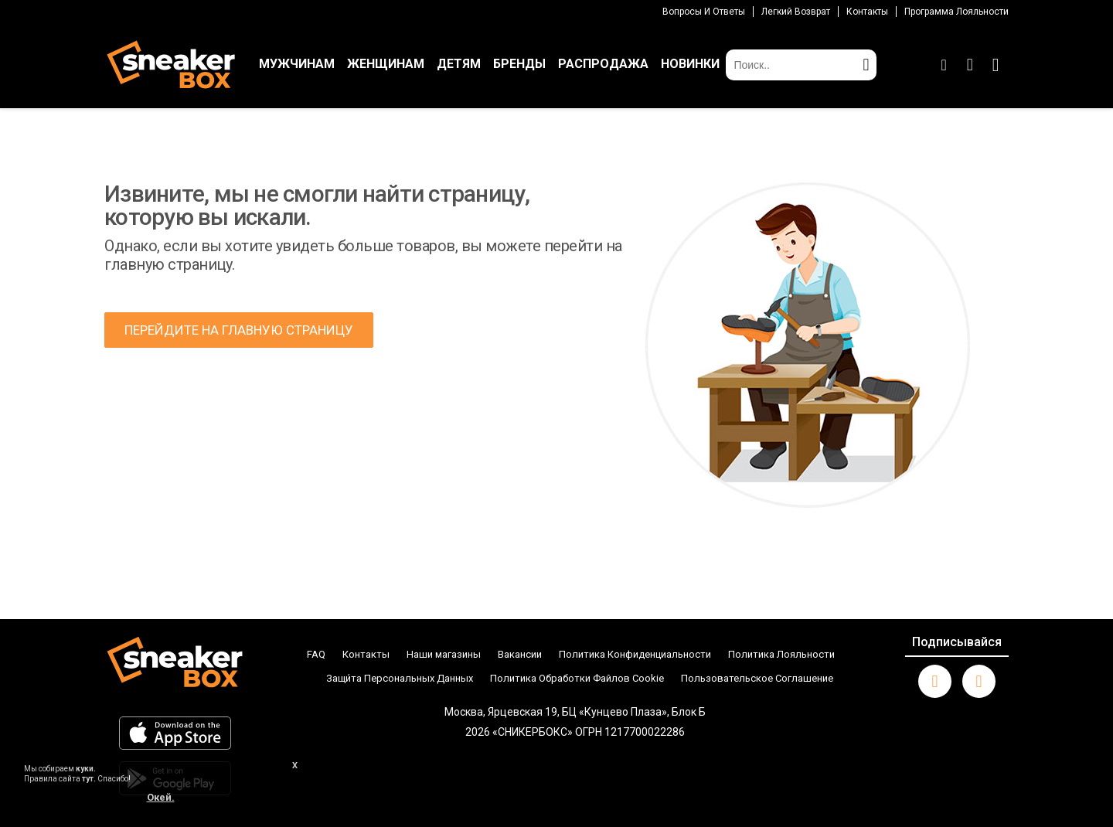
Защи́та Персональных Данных (399, 678)
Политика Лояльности (781, 654)
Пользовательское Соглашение (757, 678)
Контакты (867, 11)
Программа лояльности (956, 11)
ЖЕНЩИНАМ (385, 63)
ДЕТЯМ (459, 63)
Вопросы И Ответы (703, 11)
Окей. (161, 797)
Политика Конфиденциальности (635, 654)
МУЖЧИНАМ (297, 63)
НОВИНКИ (690, 63)
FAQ (316, 654)
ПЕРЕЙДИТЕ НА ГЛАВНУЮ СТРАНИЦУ (238, 330)
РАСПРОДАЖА (603, 63)
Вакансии (520, 654)
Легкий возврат (795, 11)
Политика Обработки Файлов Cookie (577, 678)
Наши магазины (444, 654)
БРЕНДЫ (519, 63)
